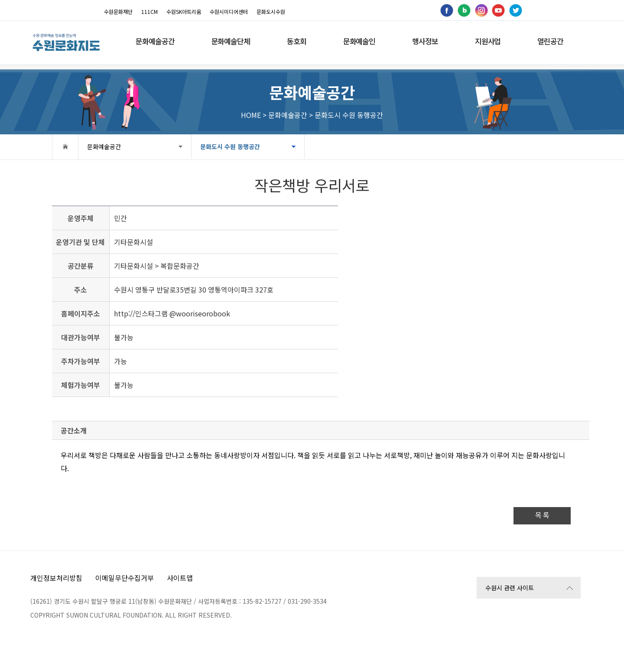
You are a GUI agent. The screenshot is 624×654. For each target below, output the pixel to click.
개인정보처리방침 (56, 578)
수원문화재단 (118, 11)
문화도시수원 (271, 11)
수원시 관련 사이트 (509, 587)
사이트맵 (180, 578)
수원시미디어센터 (229, 11)
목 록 (542, 515)
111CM (149, 11)
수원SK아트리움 (183, 11)
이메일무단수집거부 (124, 578)
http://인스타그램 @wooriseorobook (172, 313)
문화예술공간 (104, 146)
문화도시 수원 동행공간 (230, 146)
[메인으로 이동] (66, 42)
